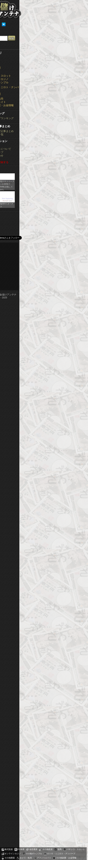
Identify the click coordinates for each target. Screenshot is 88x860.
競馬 (60, 849)
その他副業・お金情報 (66, 858)
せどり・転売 (26, 858)
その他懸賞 (10, 858)
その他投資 (47, 849)
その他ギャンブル (34, 853)
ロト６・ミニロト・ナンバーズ (61, 853)
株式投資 (9, 849)
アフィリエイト (44, 858)
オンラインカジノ (13, 853)
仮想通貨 (33, 849)
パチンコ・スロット (76, 849)
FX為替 (21, 849)
